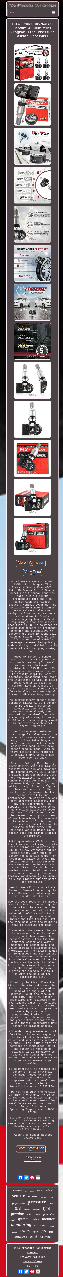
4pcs (36, 1231)
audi (13, 1220)
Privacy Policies (32, 1257)
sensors (20, 1236)
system (23, 1219)
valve (35, 1219)
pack (32, 1191)
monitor (48, 1219)
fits (44, 1231)
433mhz (45, 1237)
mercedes (17, 1190)
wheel (49, 1190)
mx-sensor (40, 1225)
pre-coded (48, 1214)
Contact (32, 1252)
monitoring (21, 1224)
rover (51, 1197)
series (43, 1197)
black (38, 1214)
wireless (27, 1209)
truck (51, 1204)
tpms (25, 1230)
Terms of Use (32, 1261)
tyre (46, 1208)
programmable (18, 1203)
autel (33, 1237)
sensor (18, 1195)
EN (28, 1266)
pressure (36, 1202)
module (14, 1232)
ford (26, 1191)
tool (51, 1232)
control (36, 1209)
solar (30, 1214)
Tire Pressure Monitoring (32, 1248)
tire (18, 1208)
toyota (40, 1190)
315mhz (51, 1226)
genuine (17, 1214)
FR (36, 1266)
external (33, 1196)
